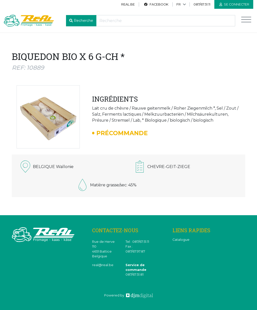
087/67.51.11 (202, 4)
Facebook (156, 4)
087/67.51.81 (134, 274)
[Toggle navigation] (246, 21)
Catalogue (180, 240)
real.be (128, 4)
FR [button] (178, 4)
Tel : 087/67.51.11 (137, 242)
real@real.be (102, 265)
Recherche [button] (83, 20)
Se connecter (234, 4)
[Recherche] (165, 20)
